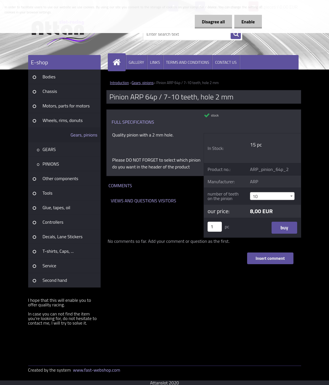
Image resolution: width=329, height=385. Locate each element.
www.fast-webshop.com (96, 369)
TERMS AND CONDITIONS (187, 62)
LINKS (155, 62)
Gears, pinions (84, 134)
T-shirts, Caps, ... (58, 251)
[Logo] (67, 34)
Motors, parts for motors (66, 105)
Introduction (119, 82)
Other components (60, 178)
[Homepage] (119, 62)
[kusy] (215, 227)
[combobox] (272, 196)
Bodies (49, 76)
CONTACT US (226, 62)
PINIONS (51, 163)
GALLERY (136, 62)
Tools (48, 193)
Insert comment (270, 258)
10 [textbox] (255, 196)
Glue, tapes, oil (57, 207)
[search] (236, 34)
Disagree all (213, 21)
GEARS (49, 149)
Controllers (53, 222)
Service (49, 265)
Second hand (55, 280)
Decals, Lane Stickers (63, 236)
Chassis (50, 91)
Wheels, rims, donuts (63, 120)
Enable (248, 21)
